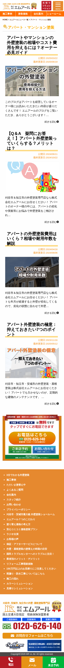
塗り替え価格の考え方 (18, 524)
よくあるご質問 (14, 489)
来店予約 (53, 662)
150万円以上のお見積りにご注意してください (31, 568)
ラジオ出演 (12, 534)
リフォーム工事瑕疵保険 (19, 563)
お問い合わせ (13, 504)
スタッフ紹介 (13, 499)
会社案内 (11, 494)
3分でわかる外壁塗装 (17, 475)
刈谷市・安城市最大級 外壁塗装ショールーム (30, 514)
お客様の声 (12, 539)
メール (32, 662)
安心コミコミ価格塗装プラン (22, 529)
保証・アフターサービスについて (24, 544)
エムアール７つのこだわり (20, 519)
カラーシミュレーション (19, 583)
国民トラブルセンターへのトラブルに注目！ (30, 553)
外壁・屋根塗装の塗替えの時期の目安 (26, 548)
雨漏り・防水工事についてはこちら (25, 573)
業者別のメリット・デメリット (23, 558)
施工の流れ (12, 578)
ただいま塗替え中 (16, 484)
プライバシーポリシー (18, 509)
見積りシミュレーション (19, 588)
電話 (10, 661)
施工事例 (11, 479)
